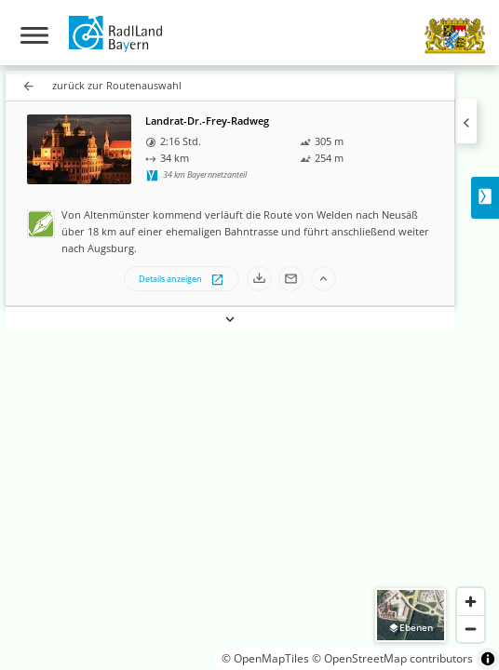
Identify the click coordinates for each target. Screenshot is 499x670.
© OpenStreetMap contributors (392, 658)
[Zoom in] (470, 601)
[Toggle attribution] (488, 659)
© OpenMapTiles (265, 658)
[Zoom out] (470, 628)
